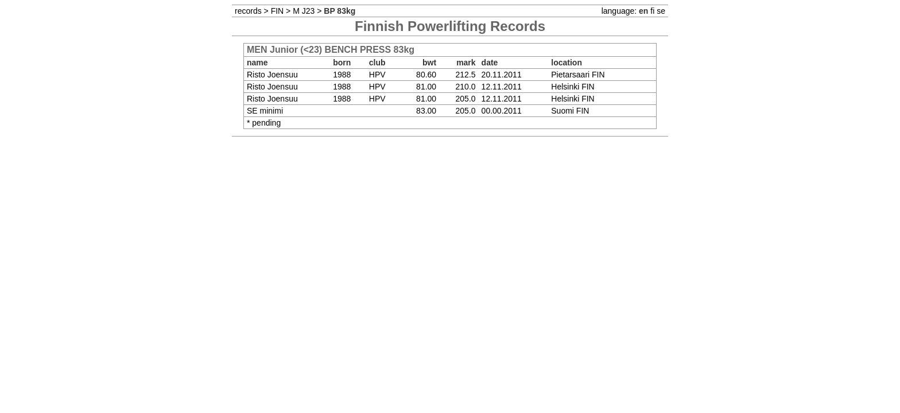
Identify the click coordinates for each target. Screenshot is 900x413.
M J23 (304, 10)
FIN (277, 10)
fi (652, 10)
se (661, 10)
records (248, 10)
